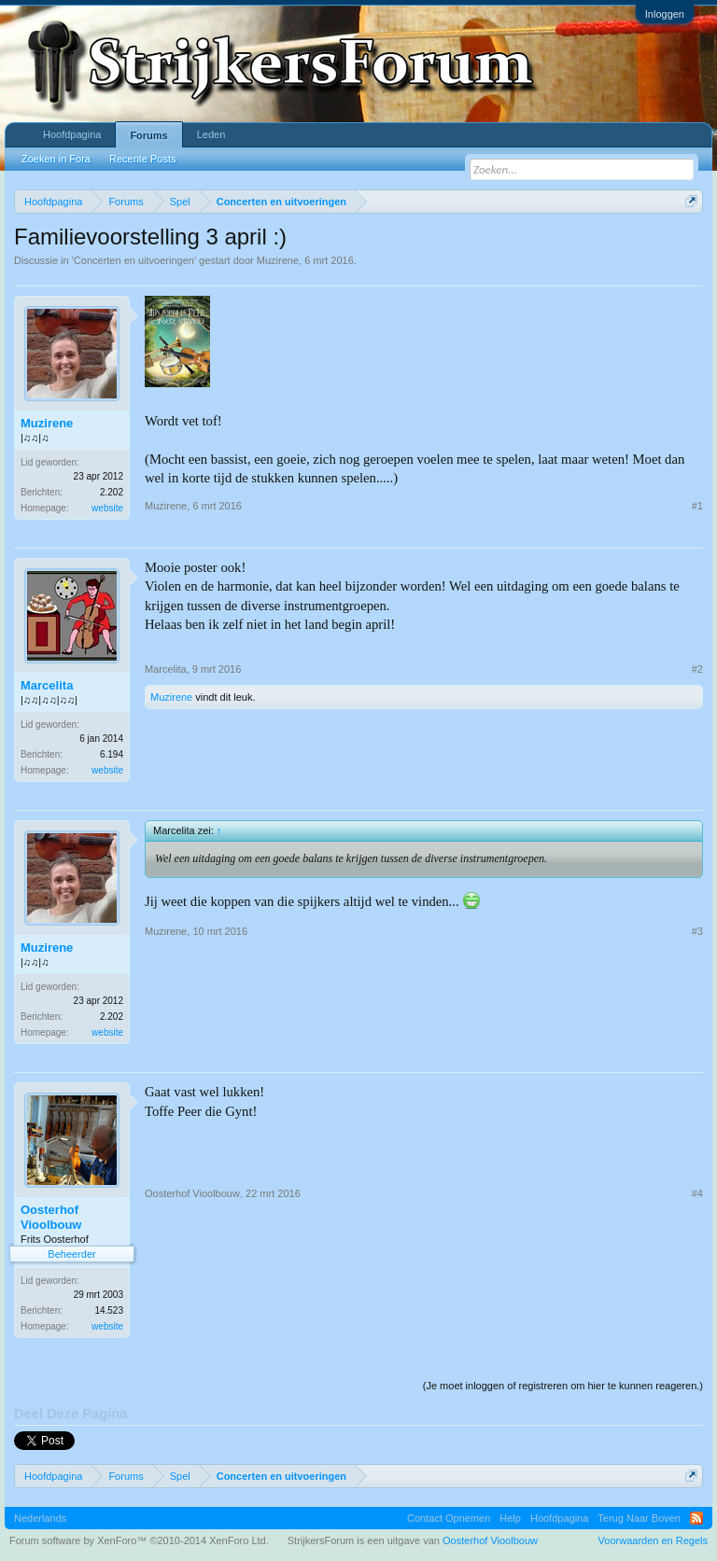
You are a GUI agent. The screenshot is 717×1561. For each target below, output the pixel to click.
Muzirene (278, 260)
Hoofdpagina (72, 134)
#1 (697, 505)
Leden (211, 134)
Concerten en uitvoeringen (134, 260)
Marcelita (47, 685)
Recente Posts (142, 158)
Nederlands (40, 1518)
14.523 (108, 1310)
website (107, 508)
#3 (697, 931)
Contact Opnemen (448, 1518)
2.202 (111, 492)
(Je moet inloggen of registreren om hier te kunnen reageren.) (563, 1385)
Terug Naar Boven (639, 1518)
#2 (697, 669)
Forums (148, 135)
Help (510, 1518)
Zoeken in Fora (56, 158)
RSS (696, 1518)
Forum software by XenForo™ (139, 1540)
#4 (697, 1193)
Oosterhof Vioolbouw (51, 1217)
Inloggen (664, 14)
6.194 (111, 754)
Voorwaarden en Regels (653, 1540)
